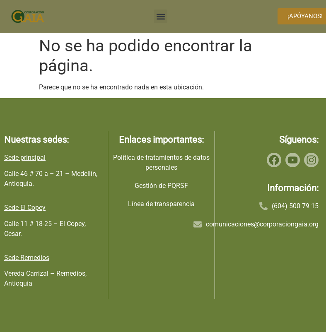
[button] (160, 16)
